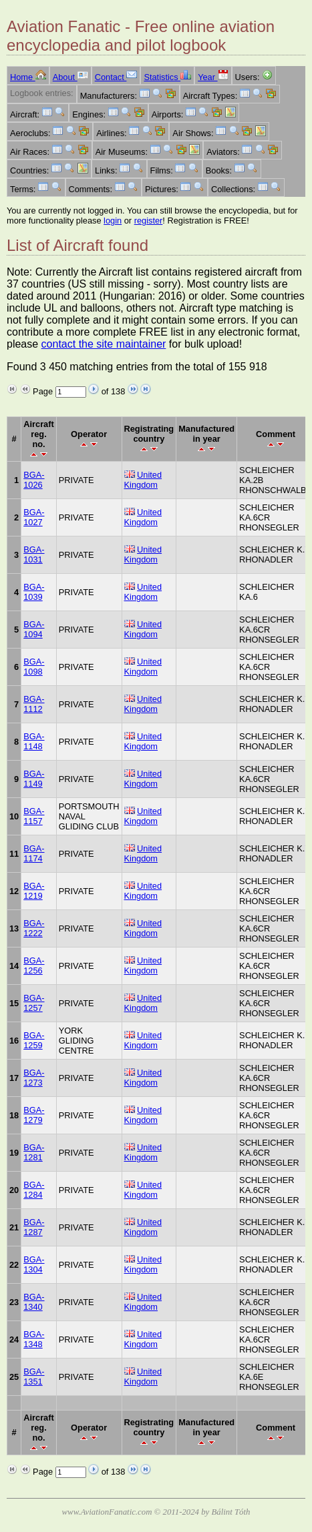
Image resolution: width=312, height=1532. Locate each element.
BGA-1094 (33, 629)
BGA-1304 (33, 1264)
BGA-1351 (33, 1377)
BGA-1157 (33, 816)
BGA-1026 (33, 480)
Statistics (167, 77)
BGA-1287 (33, 1227)
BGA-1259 (33, 1040)
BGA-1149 (33, 779)
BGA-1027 (33, 517)
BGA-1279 (33, 1115)
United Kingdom (143, 480)
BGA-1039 (33, 592)
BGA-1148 (33, 741)
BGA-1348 (33, 1339)
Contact (116, 77)
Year (213, 77)
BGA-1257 (33, 1003)
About (70, 77)
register (148, 221)
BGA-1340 (33, 1302)
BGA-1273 (33, 1078)
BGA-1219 (33, 891)
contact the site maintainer (103, 344)
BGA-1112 (33, 704)
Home (28, 77)
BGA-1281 (33, 1152)
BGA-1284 (33, 1190)
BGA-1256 (33, 965)
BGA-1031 (33, 554)
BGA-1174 (33, 853)
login (113, 221)
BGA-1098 (33, 667)
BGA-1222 (33, 928)
